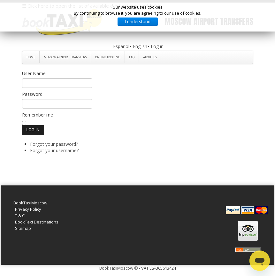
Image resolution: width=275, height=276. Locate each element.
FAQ (131, 57)
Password (32, 94)
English (140, 46)
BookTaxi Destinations (36, 222)
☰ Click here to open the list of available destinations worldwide (92, 6)
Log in (157, 46)
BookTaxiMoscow (30, 203)
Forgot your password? (54, 144)
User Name (34, 73)
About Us (150, 57)
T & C (20, 215)
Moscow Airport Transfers (65, 57)
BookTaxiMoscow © (118, 268)
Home (31, 57)
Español (121, 46)
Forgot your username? (54, 150)
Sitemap (23, 228)
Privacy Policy (28, 209)
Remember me (37, 115)
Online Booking (107, 57)
